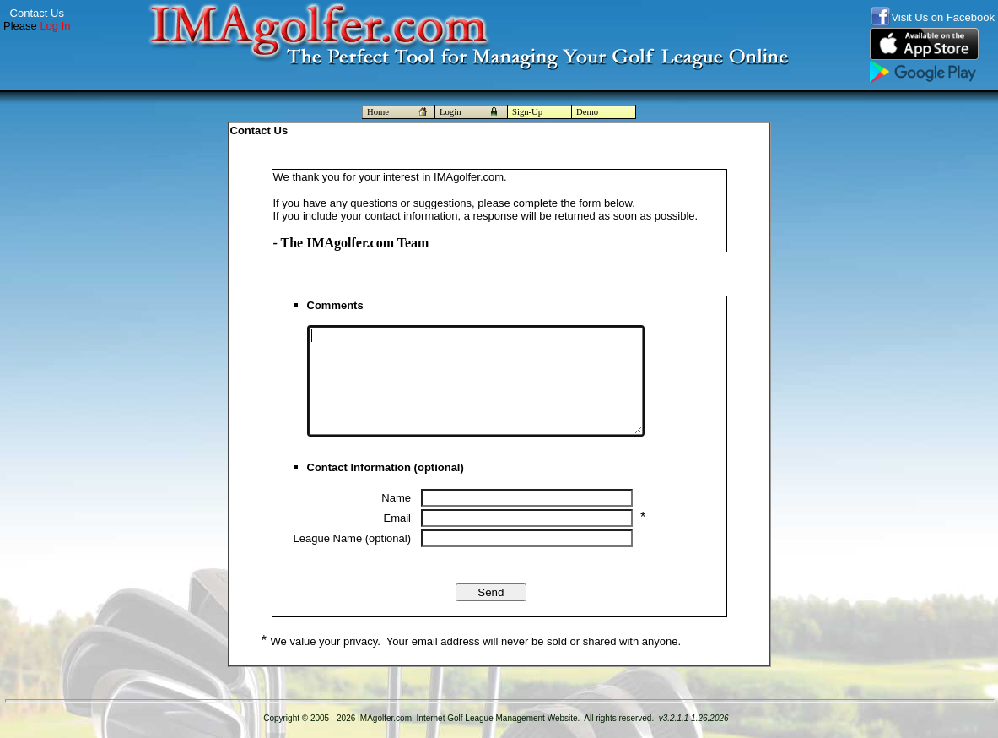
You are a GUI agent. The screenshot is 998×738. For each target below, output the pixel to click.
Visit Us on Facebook (943, 17)
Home (398, 112)
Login (471, 112)
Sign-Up (527, 112)
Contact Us (37, 13)
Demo (587, 112)
